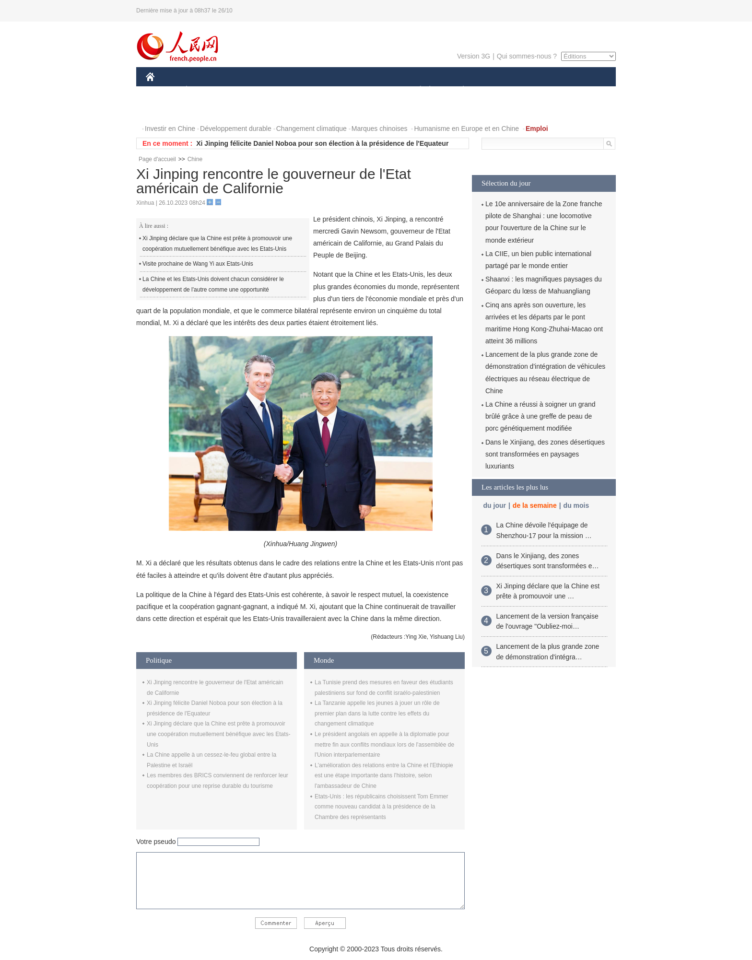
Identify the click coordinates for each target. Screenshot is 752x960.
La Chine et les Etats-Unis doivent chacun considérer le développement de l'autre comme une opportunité (213, 284)
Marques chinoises (380, 128)
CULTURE (373, 90)
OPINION (583, 90)
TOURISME (537, 90)
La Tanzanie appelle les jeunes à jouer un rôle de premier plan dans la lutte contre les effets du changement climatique (377, 713)
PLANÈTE (458, 90)
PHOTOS (165, 109)
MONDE (248, 90)
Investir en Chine (170, 128)
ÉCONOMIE (204, 90)
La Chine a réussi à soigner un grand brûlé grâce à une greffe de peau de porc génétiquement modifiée (540, 416)
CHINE (162, 90)
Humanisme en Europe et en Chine (466, 128)
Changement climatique (311, 128)
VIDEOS (204, 109)
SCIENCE (330, 90)
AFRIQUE (288, 90)
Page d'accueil (157, 159)
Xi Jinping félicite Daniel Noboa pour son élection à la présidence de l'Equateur (322, 143)
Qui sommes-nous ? (527, 56)
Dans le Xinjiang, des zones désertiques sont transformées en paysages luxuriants (545, 454)
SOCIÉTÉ (416, 90)
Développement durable (235, 128)
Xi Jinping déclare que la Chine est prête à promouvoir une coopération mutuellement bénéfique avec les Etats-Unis (217, 243)
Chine (195, 159)
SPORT (496, 90)
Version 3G (473, 56)
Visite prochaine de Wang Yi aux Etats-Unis (197, 263)
